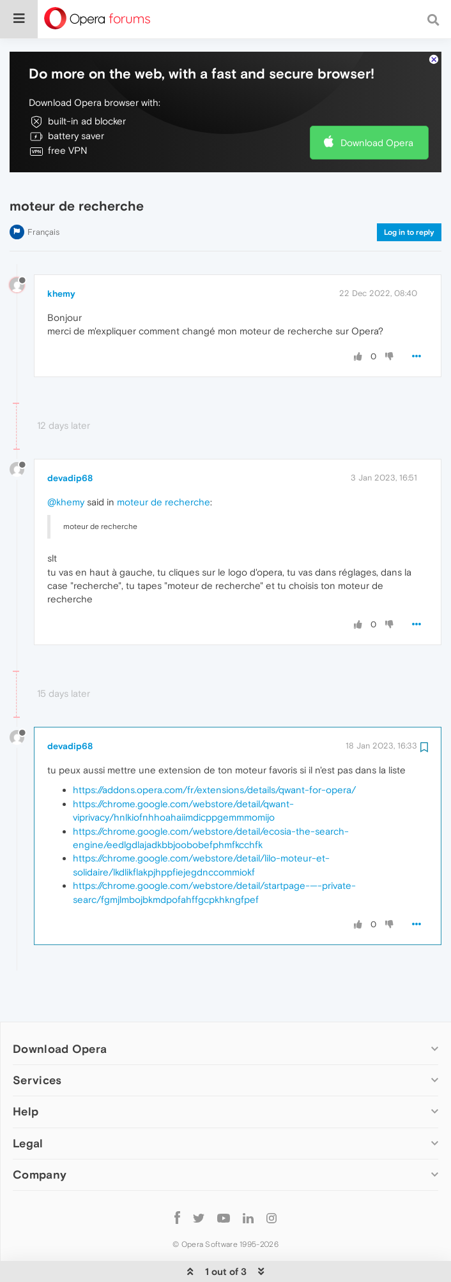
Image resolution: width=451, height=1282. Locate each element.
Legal (28, 1104)
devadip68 (70, 439)
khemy (61, 255)
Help (25, 1072)
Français (43, 193)
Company (39, 1135)
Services (37, 1041)
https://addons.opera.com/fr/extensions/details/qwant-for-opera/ (214, 750)
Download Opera (376, 103)
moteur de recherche (163, 463)
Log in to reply (409, 193)
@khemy (65, 463)
